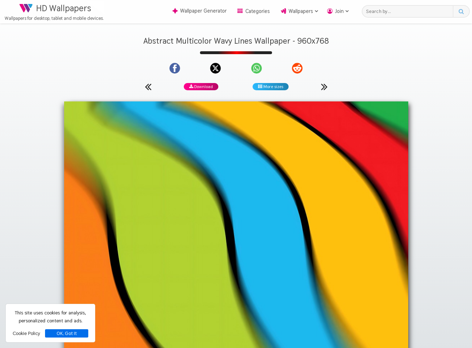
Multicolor (246, 234)
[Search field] (409, 11)
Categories (257, 11)
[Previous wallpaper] (148, 86)
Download (201, 87)
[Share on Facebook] (174, 68)
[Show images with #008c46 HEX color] (316, 261)
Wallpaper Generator (199, 11)
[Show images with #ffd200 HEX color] (176, 261)
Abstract (220, 234)
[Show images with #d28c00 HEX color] (288, 261)
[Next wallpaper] (324, 86)
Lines (269, 234)
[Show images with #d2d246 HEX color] (205, 261)
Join (339, 11)
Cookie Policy (26, 333)
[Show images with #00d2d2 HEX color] (232, 261)
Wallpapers (301, 11)
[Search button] (461, 11)
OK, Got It (67, 333)
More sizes (270, 87)
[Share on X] (215, 68)
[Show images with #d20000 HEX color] (260, 261)
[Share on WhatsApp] (256, 68)
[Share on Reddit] (297, 68)
